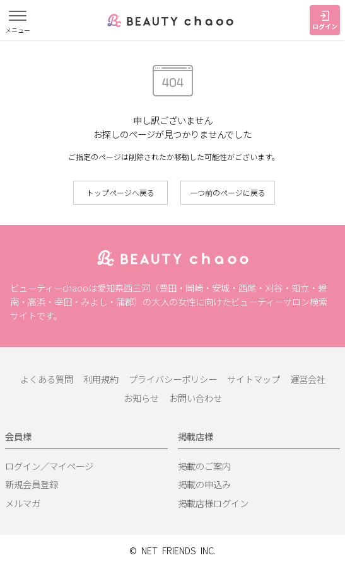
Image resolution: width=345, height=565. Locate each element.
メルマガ (22, 503)
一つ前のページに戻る (228, 192)
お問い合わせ (195, 397)
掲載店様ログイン (213, 503)
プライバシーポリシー (173, 378)
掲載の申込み (204, 484)
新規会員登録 (31, 484)
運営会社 (307, 378)
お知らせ (141, 397)
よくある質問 (46, 378)
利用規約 (101, 378)
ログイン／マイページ (49, 465)
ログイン (324, 21)
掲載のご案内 (204, 465)
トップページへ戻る (120, 192)
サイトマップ (253, 378)
